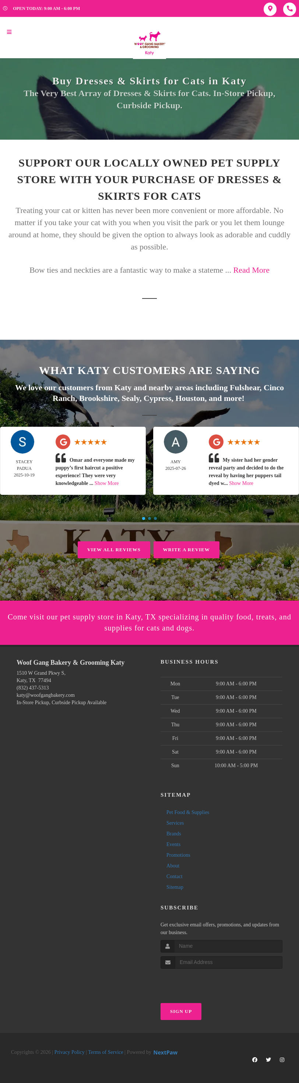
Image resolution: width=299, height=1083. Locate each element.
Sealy (131, 397)
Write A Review (186, 549)
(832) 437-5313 (33, 688)
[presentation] (200, 982)
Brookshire (98, 397)
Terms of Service (105, 1052)
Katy (123, 387)
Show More (107, 482)
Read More (251, 270)
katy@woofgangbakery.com (46, 695)
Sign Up (181, 1011)
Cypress (157, 397)
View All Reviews (114, 549)
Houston (190, 397)
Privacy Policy (69, 1052)
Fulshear (245, 387)
